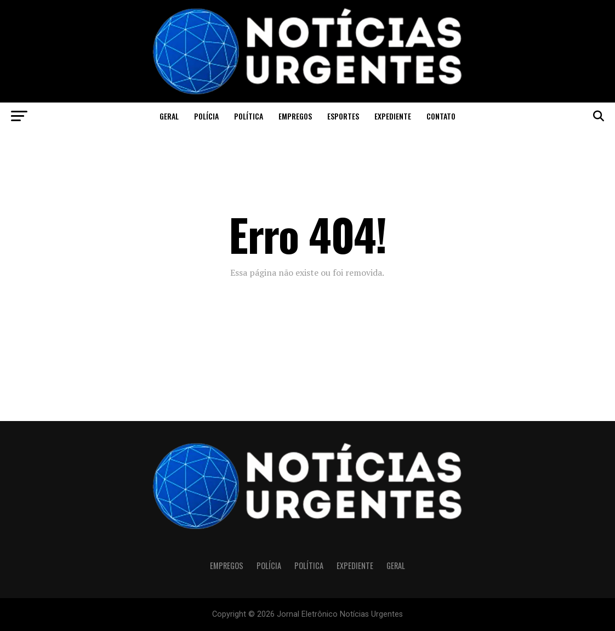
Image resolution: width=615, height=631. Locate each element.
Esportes (343, 116)
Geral (169, 116)
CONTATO (440, 116)
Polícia (206, 116)
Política (248, 116)
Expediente (392, 116)
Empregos (295, 116)
